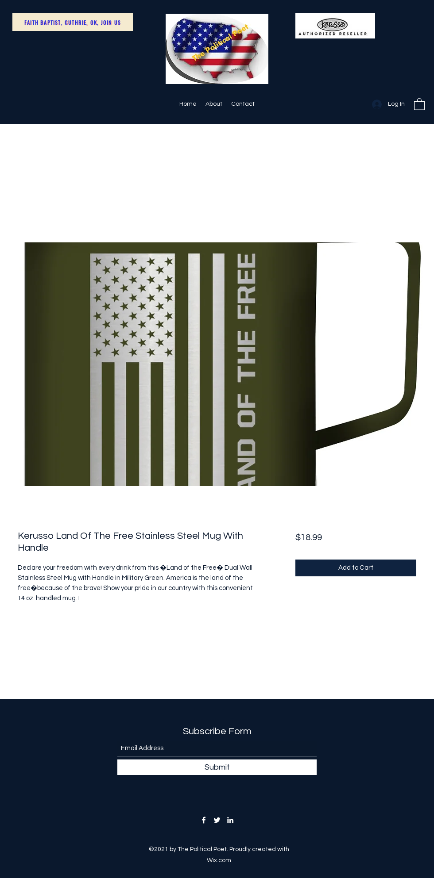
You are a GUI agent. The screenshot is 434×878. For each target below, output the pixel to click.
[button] (419, 103)
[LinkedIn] (230, 820)
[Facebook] (203, 820)
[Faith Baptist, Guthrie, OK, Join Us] (72, 22)
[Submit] (217, 767)
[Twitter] (217, 820)
